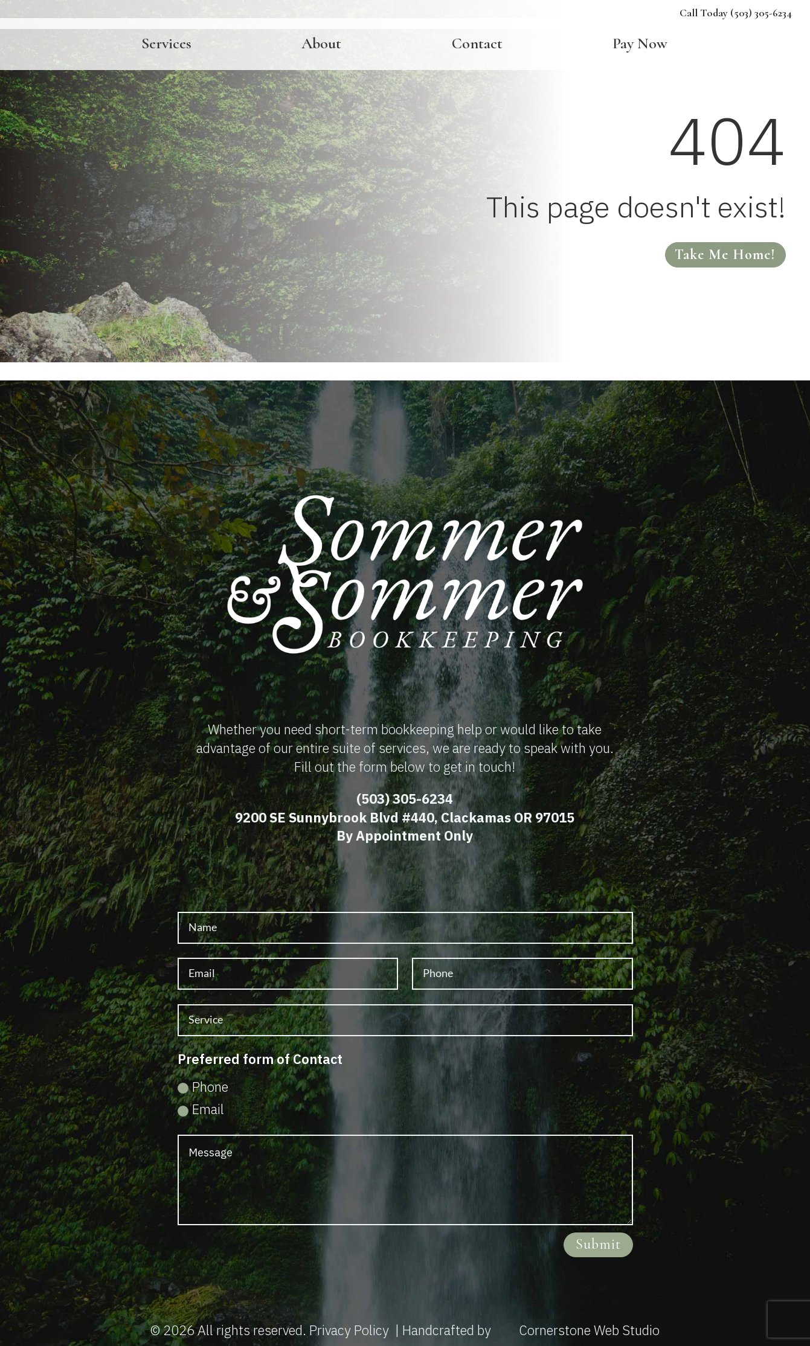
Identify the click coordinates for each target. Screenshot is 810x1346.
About (321, 44)
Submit (598, 1244)
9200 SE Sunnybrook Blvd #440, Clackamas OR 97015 (404, 817)
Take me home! (725, 254)
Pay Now (639, 44)
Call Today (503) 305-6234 (736, 12)
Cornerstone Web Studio (589, 1330)
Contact (477, 44)
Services (166, 44)
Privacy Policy (349, 1330)
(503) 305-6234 (404, 798)
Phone (203, 1086)
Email (201, 1109)
